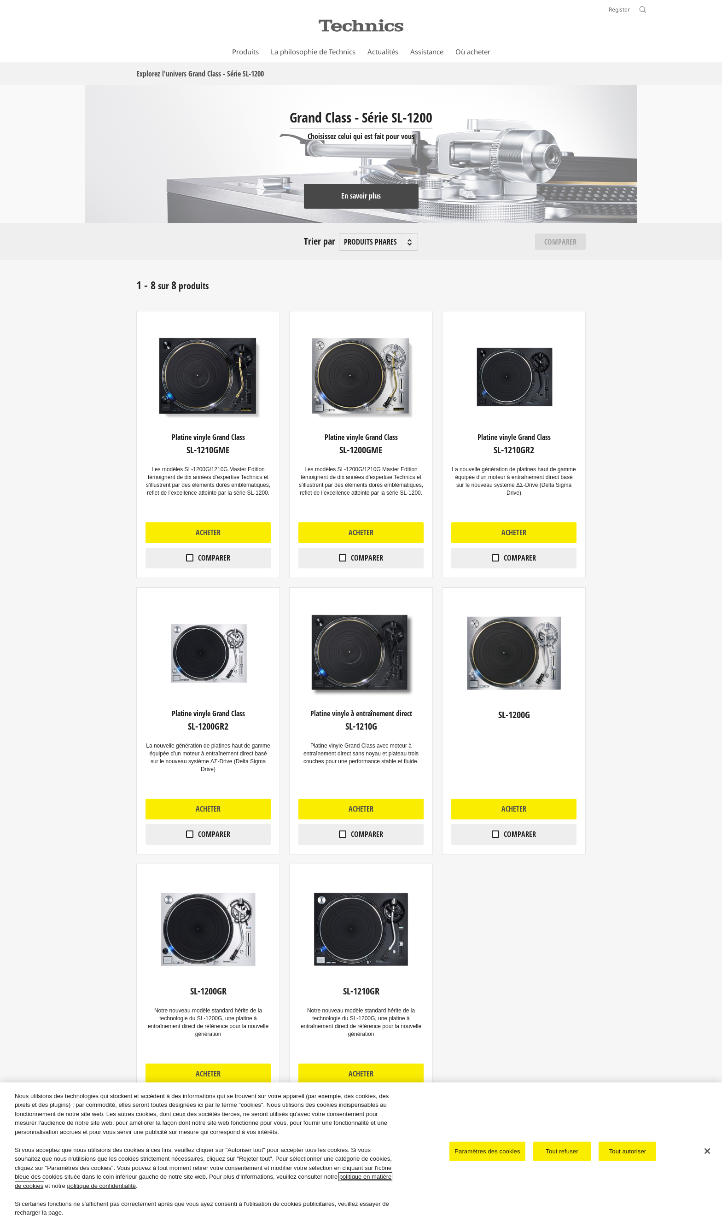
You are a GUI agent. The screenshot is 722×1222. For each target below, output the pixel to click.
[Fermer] (707, 1151)
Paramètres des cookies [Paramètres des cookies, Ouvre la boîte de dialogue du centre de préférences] (487, 1151)
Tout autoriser (627, 1151)
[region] (361, 1152)
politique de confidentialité (101, 1185)
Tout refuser (562, 1151)
